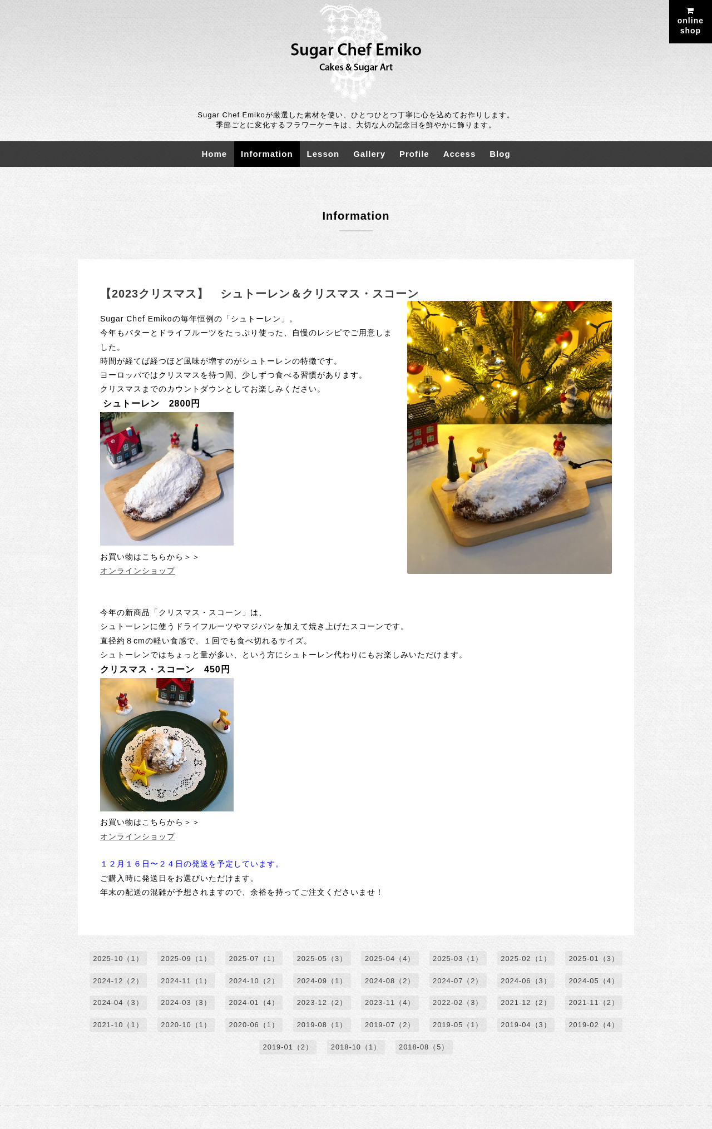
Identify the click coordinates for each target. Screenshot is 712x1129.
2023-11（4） (390, 1003)
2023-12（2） (321, 1003)
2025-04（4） (390, 959)
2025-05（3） (321, 959)
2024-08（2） (390, 981)
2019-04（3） (527, 1026)
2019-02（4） (595, 1026)
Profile (414, 154)
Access (459, 154)
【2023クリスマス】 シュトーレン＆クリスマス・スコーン (259, 294)
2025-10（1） (117, 959)
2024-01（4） (253, 1003)
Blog (500, 154)
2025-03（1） (458, 959)
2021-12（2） (527, 1003)
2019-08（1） (321, 1026)
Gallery (369, 154)
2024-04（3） (117, 1003)
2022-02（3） (458, 1003)
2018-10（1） (356, 1048)
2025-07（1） (253, 959)
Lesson (323, 154)
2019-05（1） (458, 1026)
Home (214, 154)
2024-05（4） (595, 981)
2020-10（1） (185, 1026)
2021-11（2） (595, 1003)
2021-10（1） (117, 1026)
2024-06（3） (527, 981)
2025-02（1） (527, 959)
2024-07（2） (458, 981)
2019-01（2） (288, 1048)
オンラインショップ (137, 570)
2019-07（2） (390, 1026)
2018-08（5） (424, 1048)
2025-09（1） (185, 959)
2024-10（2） (253, 981)
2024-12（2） (117, 981)
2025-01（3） (595, 959)
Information (267, 154)
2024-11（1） (185, 981)
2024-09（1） (321, 981)
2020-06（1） (253, 1026)
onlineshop (691, 21)
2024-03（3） (185, 1003)
